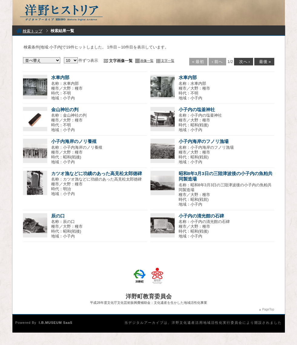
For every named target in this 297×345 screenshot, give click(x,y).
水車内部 (60, 77)
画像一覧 (146, 60)
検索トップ (29, 31)
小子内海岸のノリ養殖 (74, 141)
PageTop (268, 309)
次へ (243, 61)
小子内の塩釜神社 (197, 109)
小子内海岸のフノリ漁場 (204, 141)
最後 (263, 61)
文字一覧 (167, 60)
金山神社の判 (64, 109)
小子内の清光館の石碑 (201, 215)
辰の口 (58, 215)
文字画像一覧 (121, 60)
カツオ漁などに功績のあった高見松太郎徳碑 (96, 173)
